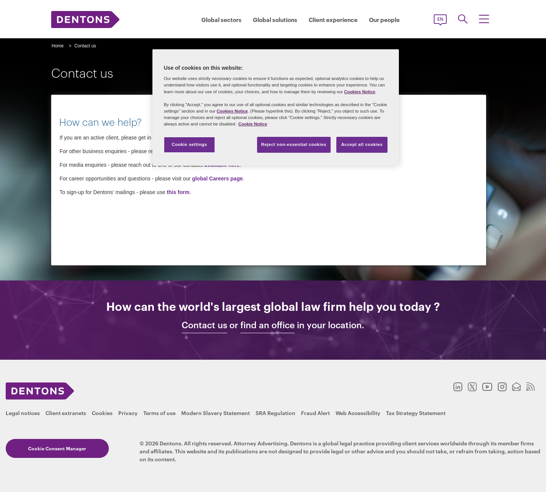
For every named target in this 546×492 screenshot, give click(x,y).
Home (58, 46)
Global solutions (275, 19)
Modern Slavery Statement (215, 412)
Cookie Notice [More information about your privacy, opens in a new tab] (252, 124)
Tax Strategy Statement (416, 412)
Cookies (102, 412)
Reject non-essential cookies (293, 144)
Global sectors (221, 19)
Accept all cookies (362, 144)
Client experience (333, 19)
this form (178, 192)
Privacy (128, 412)
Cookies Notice (359, 91)
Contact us (204, 325)
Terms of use (159, 412)
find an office (267, 325)
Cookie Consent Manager (50, 448)
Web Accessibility (358, 412)
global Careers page (217, 178)
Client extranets (66, 412)
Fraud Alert (315, 412)
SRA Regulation (275, 412)
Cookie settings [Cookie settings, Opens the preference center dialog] (189, 144)
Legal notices (23, 412)
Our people (384, 19)
